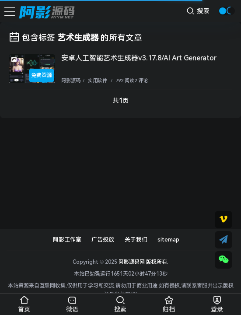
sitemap (168, 239)
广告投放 (102, 239)
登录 (217, 303)
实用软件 (97, 81)
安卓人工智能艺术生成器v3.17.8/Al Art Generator (139, 58)
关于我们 (136, 239)
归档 (169, 303)
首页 (24, 303)
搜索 (198, 11)
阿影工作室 (67, 239)
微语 (72, 303)
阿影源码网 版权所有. (143, 262)
